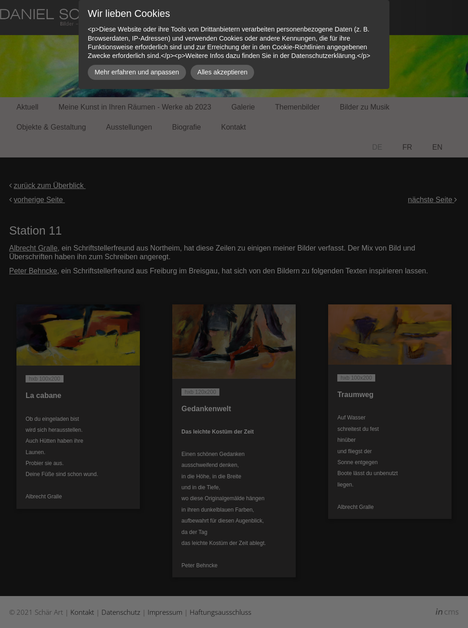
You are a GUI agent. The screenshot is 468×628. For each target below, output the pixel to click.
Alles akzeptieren (222, 72)
